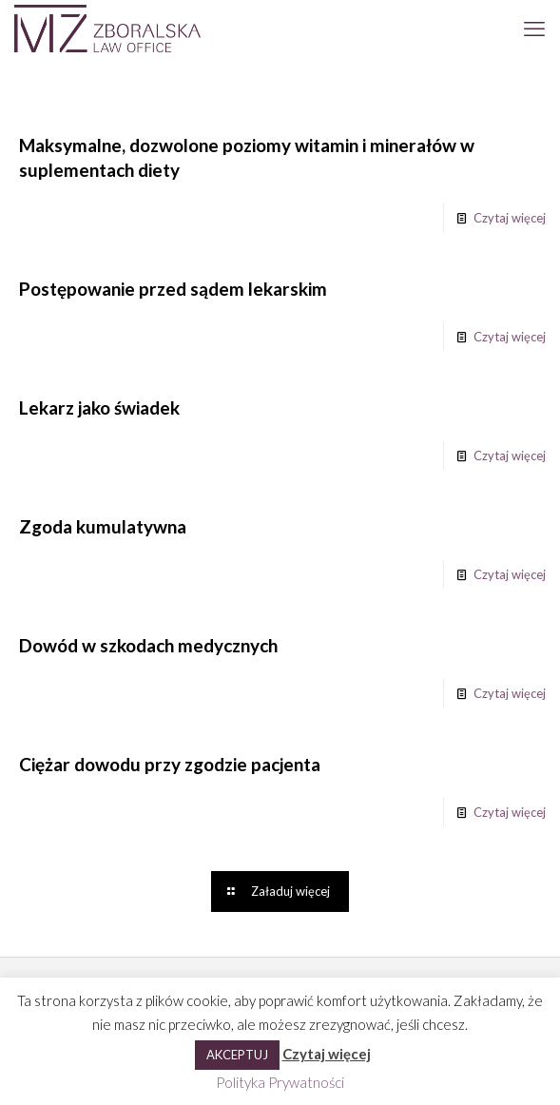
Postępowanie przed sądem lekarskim (173, 289)
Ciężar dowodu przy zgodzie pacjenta (169, 764)
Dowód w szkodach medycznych (148, 645)
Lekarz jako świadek (99, 407)
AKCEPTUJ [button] (237, 1054)
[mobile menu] (534, 28)
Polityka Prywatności (280, 1082)
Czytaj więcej (509, 217)
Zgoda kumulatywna (102, 526)
